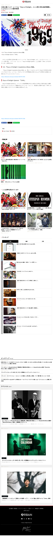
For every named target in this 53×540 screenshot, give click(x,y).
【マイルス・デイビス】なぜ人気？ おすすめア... (27, 326)
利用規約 (15, 508)
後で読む (47, 15)
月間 (43, 241)
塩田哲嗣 (11, 12)
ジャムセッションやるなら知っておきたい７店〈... (28, 317)
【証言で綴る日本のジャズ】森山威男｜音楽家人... (28, 307)
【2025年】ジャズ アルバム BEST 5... (25, 271)
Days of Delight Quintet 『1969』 (10, 54)
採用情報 (41, 508)
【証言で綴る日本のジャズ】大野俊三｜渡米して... (28, 280)
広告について (31, 508)
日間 (10, 241)
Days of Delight (5, 12)
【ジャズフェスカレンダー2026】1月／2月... (26, 298)
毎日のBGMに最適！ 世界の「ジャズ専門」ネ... (27, 262)
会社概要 (11, 508)
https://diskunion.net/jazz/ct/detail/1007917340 (13, 76)
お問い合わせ (26, 510)
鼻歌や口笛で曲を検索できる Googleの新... (26, 244)
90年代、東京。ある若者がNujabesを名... (26, 289)
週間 (26, 241)
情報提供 (37, 508)
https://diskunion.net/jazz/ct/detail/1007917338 (13, 118)
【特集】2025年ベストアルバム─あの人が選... (27, 253)
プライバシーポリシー (23, 508)
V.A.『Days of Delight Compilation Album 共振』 (13, 52)
